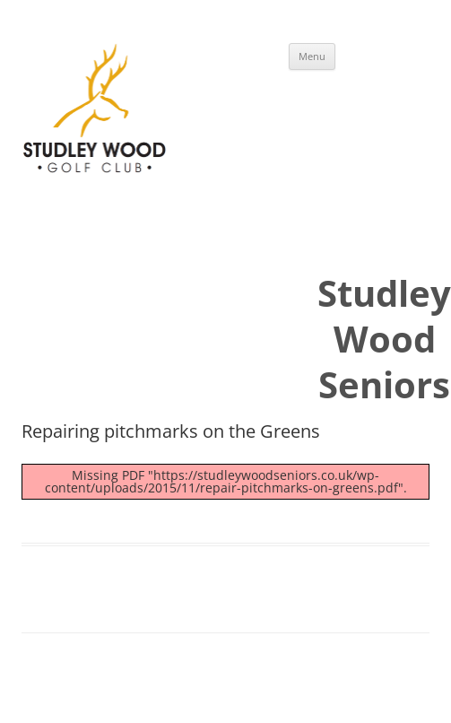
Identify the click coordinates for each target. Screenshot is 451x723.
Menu (312, 56)
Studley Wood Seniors (384, 339)
